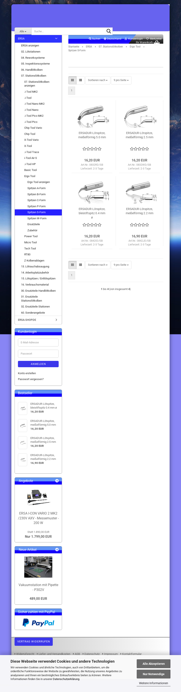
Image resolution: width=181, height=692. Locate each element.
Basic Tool (30, 174)
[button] (112, 43)
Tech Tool (30, 253)
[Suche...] (23, 31)
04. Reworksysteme (33, 62)
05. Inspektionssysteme (35, 68)
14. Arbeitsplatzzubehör (35, 277)
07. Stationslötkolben (33, 80)
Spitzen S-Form (36, 216)
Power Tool (31, 241)
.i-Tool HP (30, 168)
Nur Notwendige (154, 674)
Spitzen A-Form (36, 192)
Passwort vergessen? (31, 383)
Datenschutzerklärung (66, 679)
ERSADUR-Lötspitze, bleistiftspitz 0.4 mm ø (92, 218)
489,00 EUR (38, 603)
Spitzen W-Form (36, 223)
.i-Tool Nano (31, 114)
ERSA (21, 43)
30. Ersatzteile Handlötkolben (38, 295)
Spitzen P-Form (36, 211)
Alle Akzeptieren (154, 663)
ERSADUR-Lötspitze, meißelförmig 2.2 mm (139, 215)
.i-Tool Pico (30, 126)
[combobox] (97, 85)
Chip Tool (29, 138)
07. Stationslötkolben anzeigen (36, 88)
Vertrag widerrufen (33, 646)
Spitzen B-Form (36, 198)
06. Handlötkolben (32, 74)
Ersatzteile (33, 228)
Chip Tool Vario (33, 132)
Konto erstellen (27, 377)
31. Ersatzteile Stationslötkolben (31, 303)
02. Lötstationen (30, 56)
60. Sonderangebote (33, 317)
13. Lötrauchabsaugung (35, 271)
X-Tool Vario (31, 144)
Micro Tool (30, 247)
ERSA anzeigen (30, 50)
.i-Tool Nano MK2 (34, 108)
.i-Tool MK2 (31, 96)
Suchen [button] (94, 43)
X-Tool (28, 150)
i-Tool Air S (30, 162)
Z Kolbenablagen (34, 265)
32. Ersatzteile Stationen (35, 311)
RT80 (27, 259)
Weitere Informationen (153, 683)
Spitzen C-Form (36, 204)
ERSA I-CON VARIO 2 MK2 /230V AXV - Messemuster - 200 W (38, 523)
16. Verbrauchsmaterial (35, 289)
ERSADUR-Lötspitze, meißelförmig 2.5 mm (139, 140)
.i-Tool (27, 102)
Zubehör (32, 235)
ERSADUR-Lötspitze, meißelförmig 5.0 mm (92, 140)
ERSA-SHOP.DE (27, 324)
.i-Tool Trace (31, 156)
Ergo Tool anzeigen (38, 186)
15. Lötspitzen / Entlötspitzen (38, 283)
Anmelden (38, 368)
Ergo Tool (29, 180)
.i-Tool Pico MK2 (33, 120)
